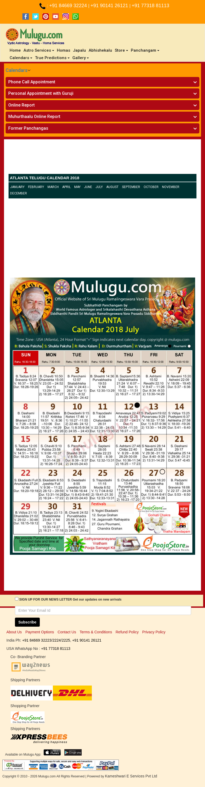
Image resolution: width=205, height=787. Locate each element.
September (131, 187)
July (99, 187)
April (66, 187)
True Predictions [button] (52, 57)
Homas (63, 50)
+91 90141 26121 (109, 5)
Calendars (16, 70)
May (77, 187)
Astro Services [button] (38, 50)
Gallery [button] (80, 57)
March (53, 187)
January (17, 187)
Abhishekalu (100, 50)
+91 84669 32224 (68, 5)
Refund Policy (127, 632)
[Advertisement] (102, 158)
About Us (14, 632)
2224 (56, 640)
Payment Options (39, 632)
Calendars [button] (21, 57)
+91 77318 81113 (150, 5)
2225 (66, 640)
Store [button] (121, 50)
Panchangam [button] (145, 50)
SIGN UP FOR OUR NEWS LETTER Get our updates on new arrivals (70, 599)
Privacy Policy (153, 632)
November (170, 187)
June (88, 187)
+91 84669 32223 (36, 640)
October (151, 187)
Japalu (79, 50)
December (18, 193)
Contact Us (67, 632)
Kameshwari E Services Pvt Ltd (131, 776)
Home (16, 50)
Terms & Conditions (96, 632)
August (112, 187)
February (36, 187)
